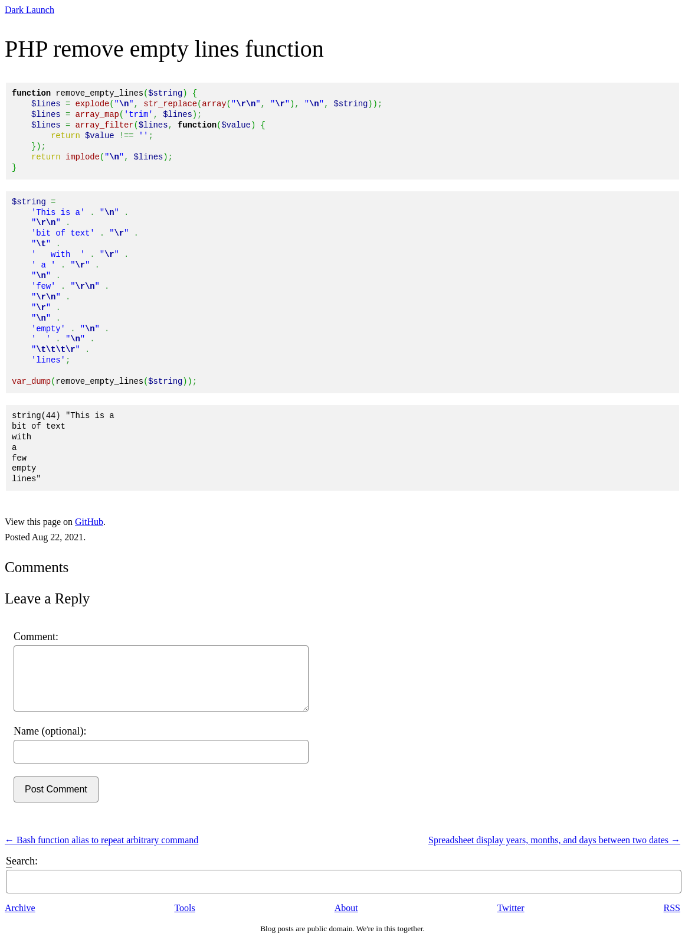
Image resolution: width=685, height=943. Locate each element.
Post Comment (56, 789)
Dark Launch (29, 10)
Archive (20, 908)
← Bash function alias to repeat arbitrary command (101, 840)
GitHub (89, 522)
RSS (672, 908)
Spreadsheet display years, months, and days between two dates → (554, 840)
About (346, 908)
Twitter (511, 908)
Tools (184, 908)
